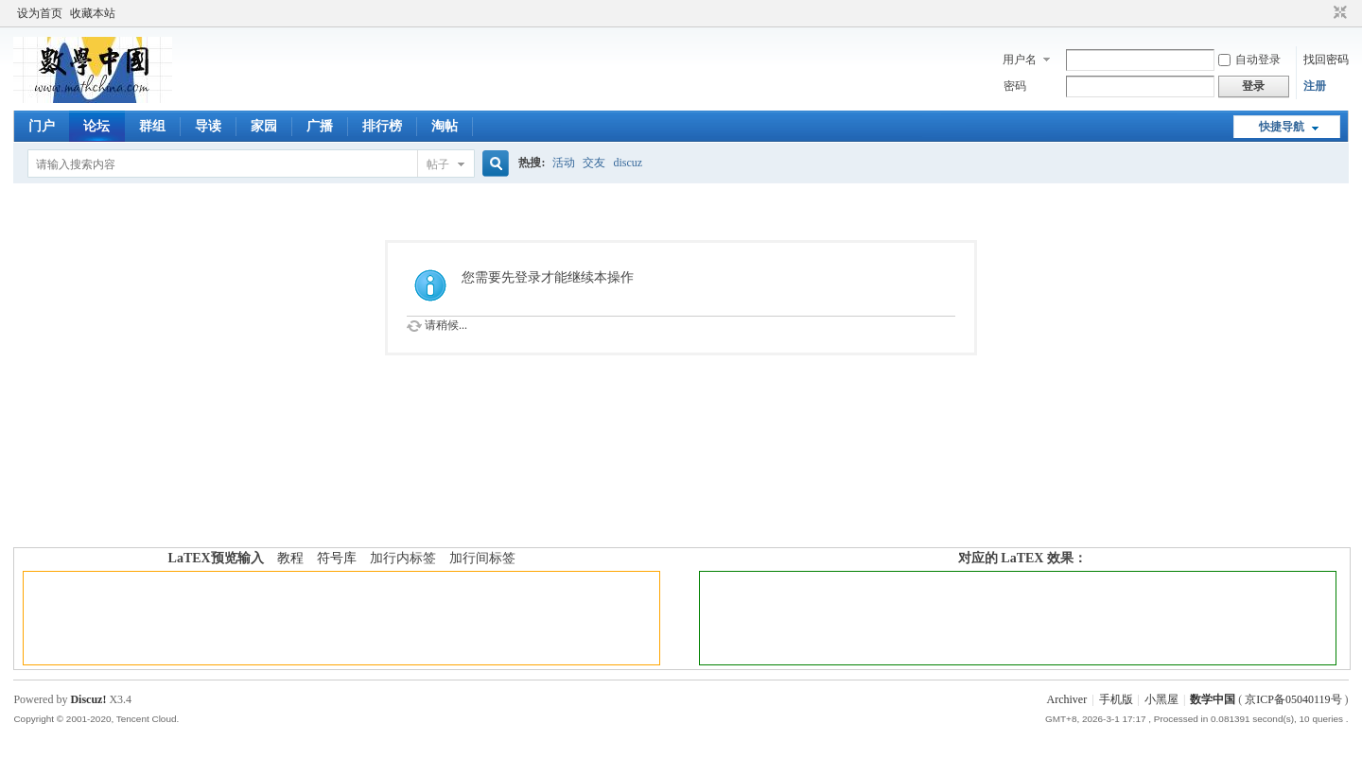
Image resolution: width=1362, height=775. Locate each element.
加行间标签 (482, 558)
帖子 (438, 164)
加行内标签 (403, 558)
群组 (152, 126)
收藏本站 (92, 13)
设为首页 (39, 13)
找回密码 (1326, 59)
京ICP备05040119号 (1293, 699)
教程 (290, 558)
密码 (1015, 86)
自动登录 (1249, 59)
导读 (208, 126)
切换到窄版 (1338, 13)
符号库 (337, 558)
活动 (563, 162)
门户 (41, 126)
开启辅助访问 (1322, 13)
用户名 (1020, 59)
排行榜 (382, 126)
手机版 (1116, 699)
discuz (627, 162)
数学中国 (1212, 699)
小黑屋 (1161, 699)
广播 (319, 126)
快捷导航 (1281, 126)
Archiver (1066, 699)
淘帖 (444, 126)
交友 (594, 162)
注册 (1314, 86)
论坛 (96, 126)
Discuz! (88, 699)
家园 (264, 126)
